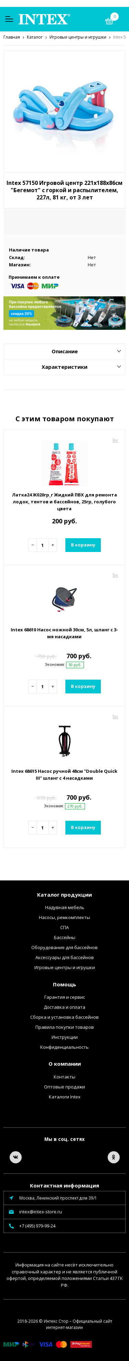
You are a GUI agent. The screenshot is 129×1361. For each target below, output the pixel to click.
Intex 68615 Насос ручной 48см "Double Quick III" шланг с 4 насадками (64, 774)
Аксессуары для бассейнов (64, 957)
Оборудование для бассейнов (64, 947)
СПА (64, 927)
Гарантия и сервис (64, 997)
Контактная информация (64, 1185)
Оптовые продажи (64, 1086)
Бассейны (64, 937)
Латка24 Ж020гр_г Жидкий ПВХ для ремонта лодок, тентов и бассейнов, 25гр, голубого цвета (64, 501)
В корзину (83, 544)
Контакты (64, 1076)
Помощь (64, 983)
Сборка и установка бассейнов (64, 1017)
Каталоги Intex (64, 1096)
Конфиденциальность (64, 1047)
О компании (65, 1063)
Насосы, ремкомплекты (64, 917)
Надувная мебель (64, 907)
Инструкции (65, 1037)
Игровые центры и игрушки (64, 967)
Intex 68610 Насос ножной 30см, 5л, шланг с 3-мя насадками (64, 632)
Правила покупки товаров (64, 1027)
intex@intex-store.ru (40, 1211)
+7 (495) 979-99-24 (37, 1225)
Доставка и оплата (64, 1007)
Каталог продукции (64, 894)
